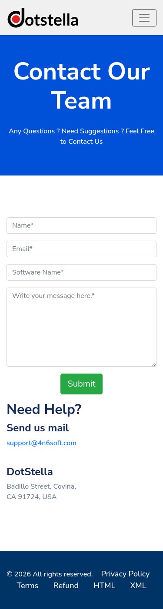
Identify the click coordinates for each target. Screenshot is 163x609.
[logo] (43, 17)
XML (138, 585)
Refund (66, 585)
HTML (104, 585)
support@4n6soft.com (42, 443)
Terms (27, 585)
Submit (82, 384)
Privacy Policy (125, 574)
